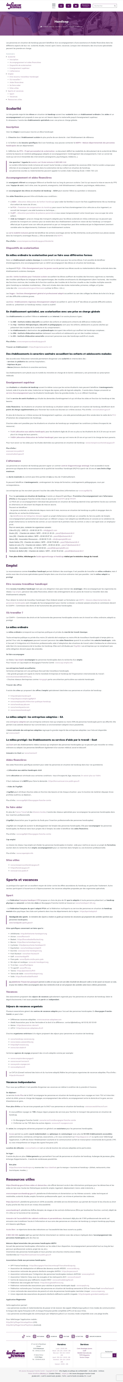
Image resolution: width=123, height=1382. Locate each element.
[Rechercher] (114, 1355)
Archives (101, 1371)
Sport (12, 94)
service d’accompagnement (17, 393)
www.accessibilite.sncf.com (96, 1106)
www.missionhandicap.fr (20, 710)
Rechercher (109, 1352)
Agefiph (77, 646)
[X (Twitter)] (77, 1336)
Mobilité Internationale (84, 1353)
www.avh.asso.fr (74, 1277)
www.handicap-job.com (20, 704)
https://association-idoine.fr (28, 1025)
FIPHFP (73, 499)
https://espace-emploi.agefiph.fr (23, 699)
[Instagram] (38, 1336)
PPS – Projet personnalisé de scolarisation (36, 151)
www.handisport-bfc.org (85, 903)
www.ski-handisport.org (38, 962)
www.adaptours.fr (17, 1067)
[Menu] (53, 5)
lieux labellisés (51, 1167)
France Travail (21, 812)
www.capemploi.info (25, 853)
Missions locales (39, 812)
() (28, 431)
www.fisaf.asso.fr (107, 1288)
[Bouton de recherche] (115, 6)
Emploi (10, 74)
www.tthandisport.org (33, 973)
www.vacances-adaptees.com (49, 1019)
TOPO (64, 1376)
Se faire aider (15, 85)
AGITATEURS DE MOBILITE (76, 1376)
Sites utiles (14, 88)
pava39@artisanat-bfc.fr (63, 536)
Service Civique (84, 1357)
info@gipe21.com (50, 530)
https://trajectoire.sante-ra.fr (40, 347)
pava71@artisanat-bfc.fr (71, 545)
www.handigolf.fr (22, 956)
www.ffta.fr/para (26, 965)
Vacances (13, 96)
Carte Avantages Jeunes (84, 1348)
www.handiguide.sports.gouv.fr (21, 923)
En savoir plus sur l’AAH (90, 775)
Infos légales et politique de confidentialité (73, 1371)
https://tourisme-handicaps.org (21, 1167)
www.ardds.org (73, 1268)
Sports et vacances (15, 91)
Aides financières (16, 82)
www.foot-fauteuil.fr (30, 953)
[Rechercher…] (103, 6)
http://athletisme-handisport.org (34, 934)
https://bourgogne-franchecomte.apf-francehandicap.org (52, 1265)
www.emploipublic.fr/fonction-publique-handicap (30, 701)
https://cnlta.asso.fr (16, 1075)
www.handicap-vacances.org (22, 1039)
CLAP (84, 1351)
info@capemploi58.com (62, 539)
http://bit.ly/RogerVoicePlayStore (19, 1325)
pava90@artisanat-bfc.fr (74, 551)
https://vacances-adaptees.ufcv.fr (29, 1028)
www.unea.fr (14, 733)
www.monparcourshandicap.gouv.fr (31, 341)
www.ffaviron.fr (23, 936)
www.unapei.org (98, 1291)
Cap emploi (16, 592)
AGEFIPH (61, 499)
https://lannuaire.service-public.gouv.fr (63, 781)
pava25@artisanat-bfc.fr (65, 533)
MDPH (60, 235)
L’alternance (15, 71)
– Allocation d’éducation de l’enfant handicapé (33, 202)
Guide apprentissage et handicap (50, 556)
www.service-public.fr (15, 451)
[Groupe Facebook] (93, 1336)
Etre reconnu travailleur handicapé (24, 77)
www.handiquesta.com (19, 707)
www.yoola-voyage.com (20, 1064)
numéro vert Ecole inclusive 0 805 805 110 (48, 162)
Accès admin (93, 1371)
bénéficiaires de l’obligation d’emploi (28, 516)
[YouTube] (64, 1336)
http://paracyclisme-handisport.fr (32, 945)
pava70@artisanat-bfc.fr (70, 542)
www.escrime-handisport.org (30, 951)
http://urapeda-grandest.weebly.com (93, 1294)
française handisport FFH (30, 900)
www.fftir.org (25, 968)
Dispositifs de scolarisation (20, 65)
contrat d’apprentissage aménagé (75, 466)
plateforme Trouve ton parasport (25, 982)
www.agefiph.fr (85, 490)
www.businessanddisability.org (19, 677)
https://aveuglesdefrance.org (51, 1283)
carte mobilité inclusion (18, 233)
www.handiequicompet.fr (30, 948)
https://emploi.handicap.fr (20, 696)
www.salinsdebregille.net (63, 1280)
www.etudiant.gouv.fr (101, 409)
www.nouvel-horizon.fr (19, 1061)
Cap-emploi (19, 660)
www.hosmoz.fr (31, 753)
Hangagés (43, 679)
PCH (114, 415)
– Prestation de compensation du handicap (32, 207)
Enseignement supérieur (20, 68)
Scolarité (11, 57)
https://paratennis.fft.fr (26, 971)
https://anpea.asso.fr (70, 1271)
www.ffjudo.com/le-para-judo (31, 959)
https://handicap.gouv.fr (20, 868)
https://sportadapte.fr (88, 911)
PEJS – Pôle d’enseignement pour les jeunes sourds (37, 268)
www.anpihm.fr (88, 1274)
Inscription (14, 59)
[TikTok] (26, 1336)
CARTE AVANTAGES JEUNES (51, 1376)
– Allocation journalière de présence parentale (32, 213)
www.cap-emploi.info (64, 663)
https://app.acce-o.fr (83, 1137)
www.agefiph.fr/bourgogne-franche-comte (34, 800)
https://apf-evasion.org (19, 1045)
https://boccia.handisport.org (28, 942)
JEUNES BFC (36, 1376)
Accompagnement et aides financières (25, 62)
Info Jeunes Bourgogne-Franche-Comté (82, 1373)
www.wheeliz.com (32, 1148)
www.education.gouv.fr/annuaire (31, 288)
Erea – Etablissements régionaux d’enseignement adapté (32, 302)
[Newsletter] (86, 6)
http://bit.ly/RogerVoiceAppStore (19, 1322)
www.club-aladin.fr (18, 1047)
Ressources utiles (15, 99)
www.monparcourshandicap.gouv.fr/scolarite (35, 241)
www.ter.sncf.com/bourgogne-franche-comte (57, 1120)
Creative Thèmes (54, 1373)
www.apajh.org (83, 1285)
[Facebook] (51, 1336)
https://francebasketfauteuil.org (30, 939)
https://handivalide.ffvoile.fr (27, 976)
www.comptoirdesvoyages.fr (22, 1058)
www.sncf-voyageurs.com (62, 1123)
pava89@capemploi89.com (58, 548)
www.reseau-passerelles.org (21, 1042)
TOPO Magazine (84, 1355)
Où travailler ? (15, 79)
